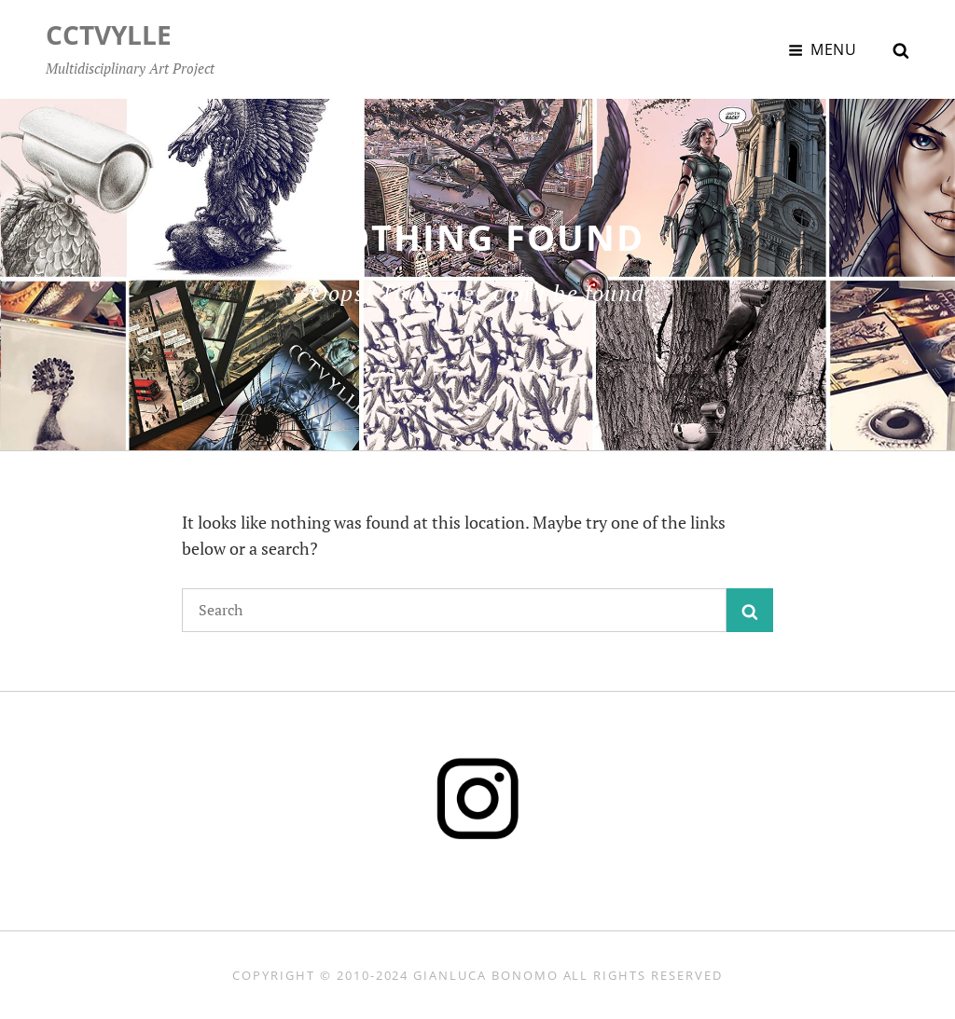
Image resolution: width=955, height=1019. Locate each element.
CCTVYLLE (109, 34)
